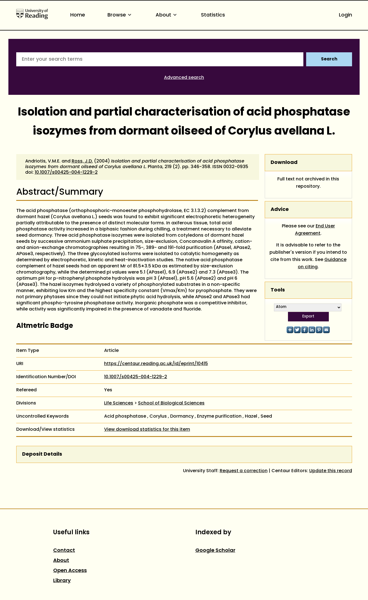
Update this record (330, 471)
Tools (278, 290)
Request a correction (244, 471)
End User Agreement (315, 230)
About (167, 15)
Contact (64, 550)
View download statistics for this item (147, 429)
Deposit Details (42, 454)
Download (284, 162)
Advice (280, 209)
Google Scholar (215, 550)
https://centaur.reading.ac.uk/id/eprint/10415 (156, 364)
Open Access (70, 570)
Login (345, 15)
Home (77, 15)
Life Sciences (118, 403)
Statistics (213, 15)
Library (62, 581)
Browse (120, 15)
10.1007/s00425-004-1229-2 (66, 172)
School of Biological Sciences (171, 403)
